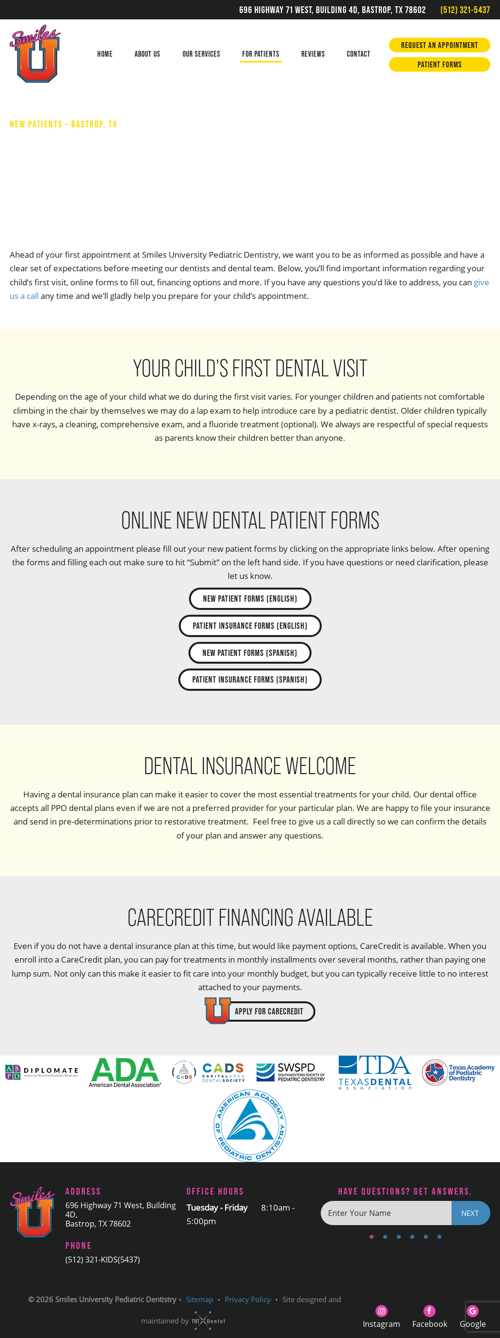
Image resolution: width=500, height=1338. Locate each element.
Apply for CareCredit (269, 1011)
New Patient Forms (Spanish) (250, 653)
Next (470, 1213)
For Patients (261, 54)
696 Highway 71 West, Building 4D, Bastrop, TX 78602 (332, 10)
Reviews (313, 54)
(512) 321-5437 (465, 10)
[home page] (44, 55)
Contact (359, 54)
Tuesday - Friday (217, 1207)
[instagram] (382, 1316)
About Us (147, 54)
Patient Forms (440, 64)
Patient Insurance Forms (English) (250, 626)
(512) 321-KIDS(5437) (102, 1259)
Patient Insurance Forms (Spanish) (250, 679)
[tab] (371, 1235)
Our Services (201, 54)
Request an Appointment (439, 45)
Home (105, 54)
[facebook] (429, 1316)
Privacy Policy (248, 1299)
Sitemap (199, 1299)
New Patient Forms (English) (250, 598)
